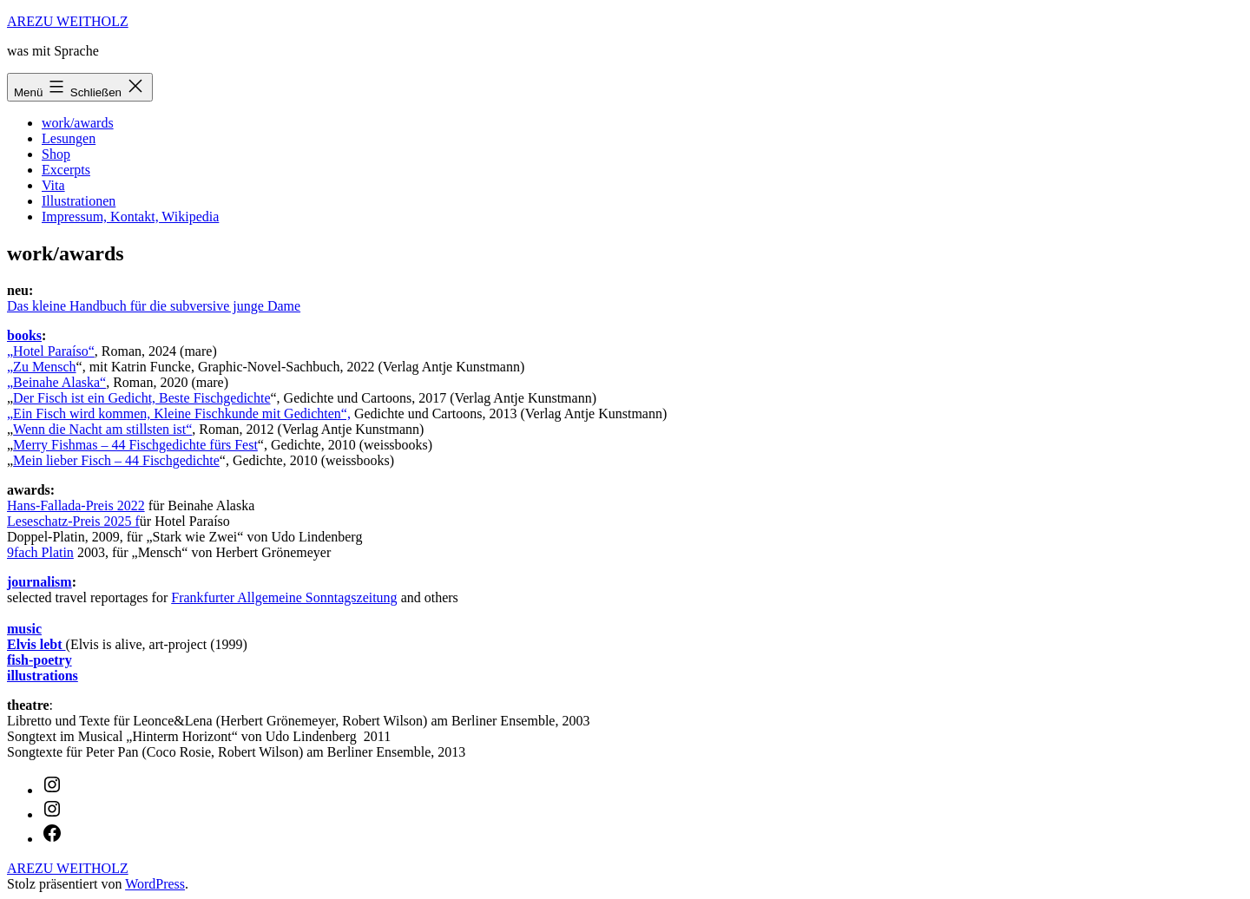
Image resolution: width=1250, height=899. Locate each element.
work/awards (78, 122)
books (24, 335)
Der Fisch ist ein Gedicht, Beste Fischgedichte (141, 397)
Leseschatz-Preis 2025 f (73, 521)
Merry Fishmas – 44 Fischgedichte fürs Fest (135, 444)
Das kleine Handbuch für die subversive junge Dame (153, 306)
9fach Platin (40, 552)
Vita (53, 185)
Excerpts (66, 169)
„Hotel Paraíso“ (51, 351)
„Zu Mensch (41, 366)
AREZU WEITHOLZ (67, 21)
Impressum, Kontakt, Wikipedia (130, 216)
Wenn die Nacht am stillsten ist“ (102, 429)
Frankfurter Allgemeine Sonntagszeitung (284, 597)
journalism (39, 581)
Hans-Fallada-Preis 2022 (76, 505)
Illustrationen (78, 201)
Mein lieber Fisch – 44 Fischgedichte (116, 460)
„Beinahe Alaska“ (56, 382)
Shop (56, 154)
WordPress (155, 883)
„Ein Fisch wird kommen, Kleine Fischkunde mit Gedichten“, (179, 413)
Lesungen (68, 138)
